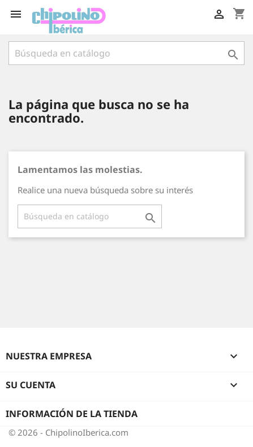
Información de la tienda (72, 413)
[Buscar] (126, 53)
